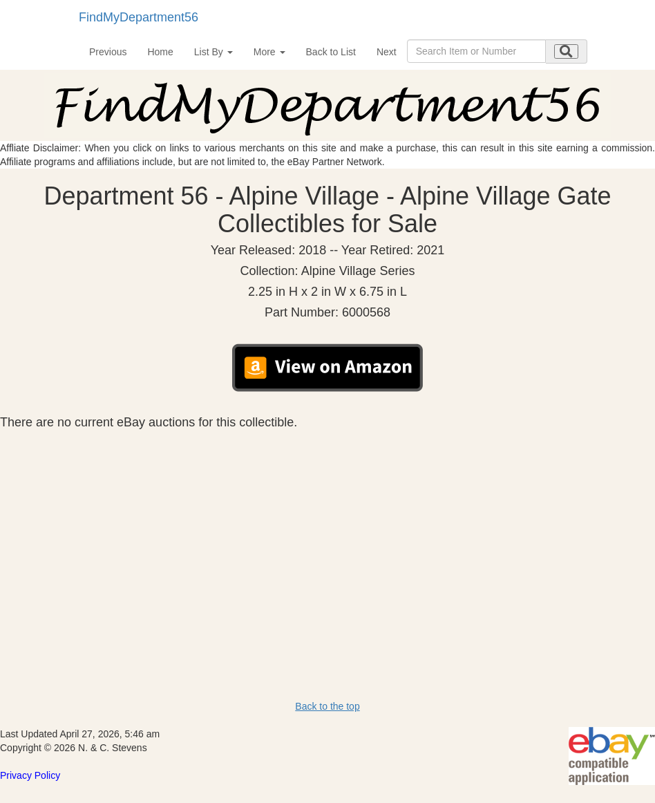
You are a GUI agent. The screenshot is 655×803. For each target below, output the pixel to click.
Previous (107, 51)
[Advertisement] (327, 533)
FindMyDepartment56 (138, 17)
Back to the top (327, 706)
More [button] (269, 51)
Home (160, 51)
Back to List (331, 51)
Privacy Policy (30, 775)
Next (387, 51)
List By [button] (213, 51)
